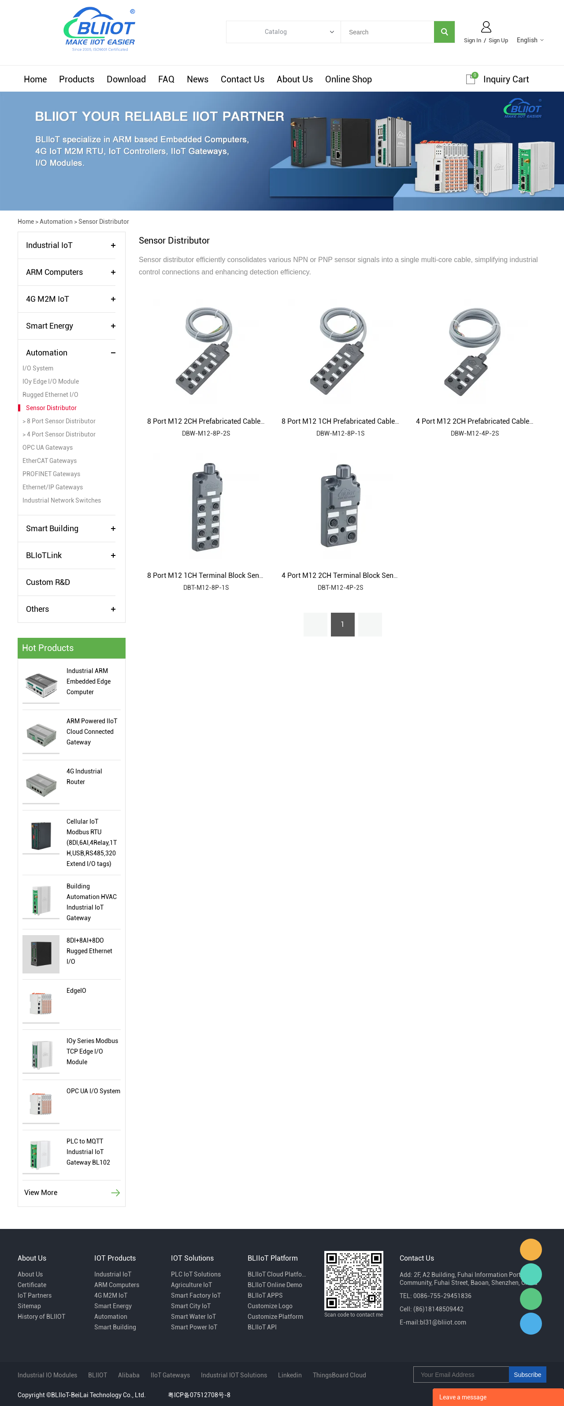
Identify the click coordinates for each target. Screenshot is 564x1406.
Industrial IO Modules (47, 1375)
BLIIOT (97, 1375)
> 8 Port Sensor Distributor (59, 421)
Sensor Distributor (103, 221)
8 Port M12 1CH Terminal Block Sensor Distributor (225, 575)
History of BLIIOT (41, 1316)
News (197, 79)
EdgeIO (76, 990)
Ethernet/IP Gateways (52, 487)
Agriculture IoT (191, 1284)
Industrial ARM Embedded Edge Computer (89, 681)
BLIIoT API (262, 1327)
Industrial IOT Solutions (234, 1375)
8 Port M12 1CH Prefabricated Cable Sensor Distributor (368, 421)
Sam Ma (531, 1324)
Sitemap (29, 1306)
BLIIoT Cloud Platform (277, 1274)
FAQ (166, 79)
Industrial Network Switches (61, 500)
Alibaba (129, 1375)
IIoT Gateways (170, 1375)
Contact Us (242, 79)
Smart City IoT (191, 1306)
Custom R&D (48, 582)
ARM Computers (54, 272)
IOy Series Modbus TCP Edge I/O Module (92, 1051)
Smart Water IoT (193, 1316)
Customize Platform (275, 1316)
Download (126, 79)
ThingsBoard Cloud (339, 1375)
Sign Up (498, 40)
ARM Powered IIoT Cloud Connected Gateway (92, 732)
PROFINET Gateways (51, 473)
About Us (295, 79)
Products (76, 79)
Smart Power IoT (194, 1327)
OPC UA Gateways (47, 447)
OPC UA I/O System (93, 1091)
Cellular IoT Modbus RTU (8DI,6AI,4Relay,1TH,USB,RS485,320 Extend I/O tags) (92, 842)
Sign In (472, 40)
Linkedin (290, 1375)
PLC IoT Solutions (196, 1274)
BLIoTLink (44, 555)
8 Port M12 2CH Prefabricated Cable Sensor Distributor (233, 421)
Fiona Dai (531, 1250)
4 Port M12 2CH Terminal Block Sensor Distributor (360, 575)
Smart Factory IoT (196, 1295)
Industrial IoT (49, 245)
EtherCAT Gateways (49, 460)
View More (40, 1192)
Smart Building (52, 528)
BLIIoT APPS (265, 1295)
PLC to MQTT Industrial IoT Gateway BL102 (88, 1152)
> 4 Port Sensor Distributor (59, 434)
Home (35, 79)
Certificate (32, 1284)
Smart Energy (49, 325)
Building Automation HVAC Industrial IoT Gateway (92, 902)
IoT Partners (35, 1295)
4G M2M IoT (47, 298)
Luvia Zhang (531, 1274)
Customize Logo (270, 1306)
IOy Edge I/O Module (50, 381)
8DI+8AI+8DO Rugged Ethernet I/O (89, 951)
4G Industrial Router (84, 776)
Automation (56, 221)
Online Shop (348, 79)
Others (37, 609)
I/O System (37, 368)
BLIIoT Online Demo (275, 1284)
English (527, 40)
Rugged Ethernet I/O (50, 394)
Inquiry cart (506, 79)
